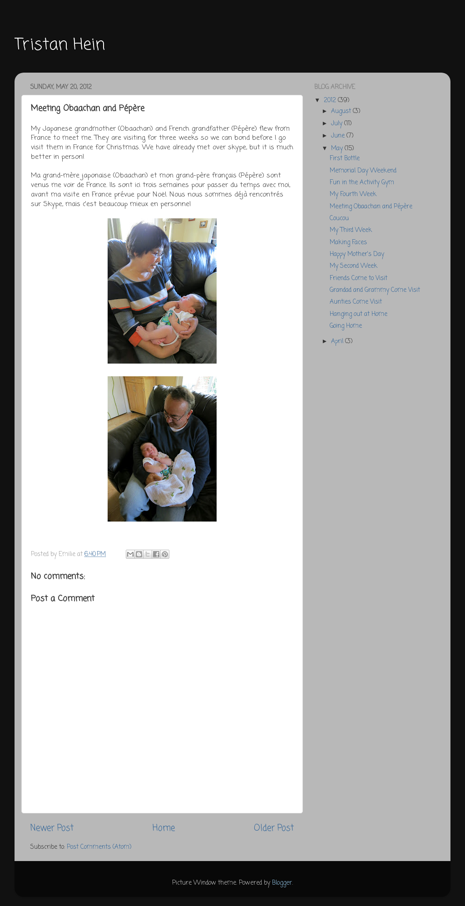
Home (164, 828)
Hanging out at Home (358, 314)
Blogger (282, 883)
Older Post (274, 828)
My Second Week (353, 266)
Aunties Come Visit (356, 302)
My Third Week (351, 230)
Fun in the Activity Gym (362, 182)
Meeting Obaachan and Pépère (371, 207)
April (338, 341)
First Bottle (345, 158)
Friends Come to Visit (358, 278)
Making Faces (348, 242)
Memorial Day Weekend (363, 171)
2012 (331, 100)
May (338, 148)
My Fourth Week (353, 194)
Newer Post (52, 828)
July (337, 123)
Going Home (346, 326)
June (338, 136)
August (342, 111)
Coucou (339, 218)
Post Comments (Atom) (99, 847)
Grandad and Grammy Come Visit (375, 290)
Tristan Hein (60, 45)
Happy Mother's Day (357, 254)
